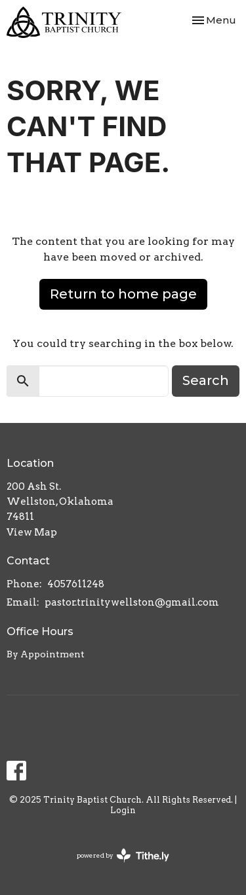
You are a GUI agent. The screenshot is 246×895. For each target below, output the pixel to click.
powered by (123, 855)
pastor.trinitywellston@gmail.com (132, 602)
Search (205, 380)
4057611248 (75, 584)
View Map (32, 532)
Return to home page (123, 294)
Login (123, 810)
